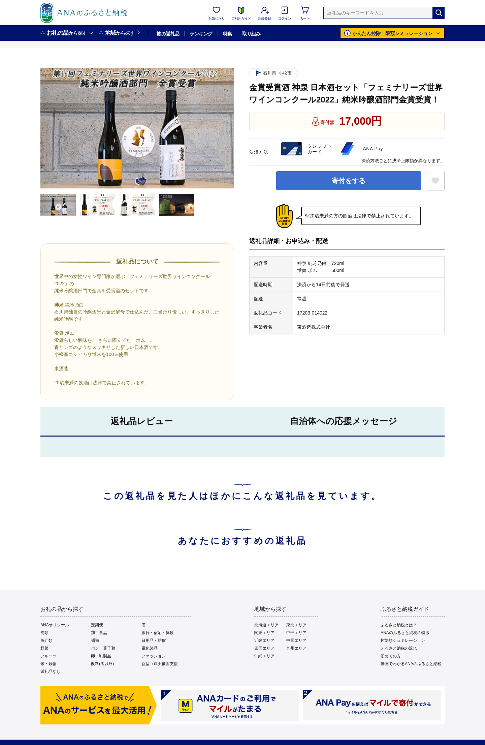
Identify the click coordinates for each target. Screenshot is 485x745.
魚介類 (46, 640)
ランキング (201, 33)
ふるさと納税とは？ (399, 625)
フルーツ (48, 656)
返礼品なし (50, 671)
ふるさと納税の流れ (399, 648)
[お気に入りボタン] (435, 180)
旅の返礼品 (168, 33)
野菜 (44, 648)
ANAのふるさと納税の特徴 (405, 632)
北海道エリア (266, 625)
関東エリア (264, 632)
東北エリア (296, 625)
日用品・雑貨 (153, 640)
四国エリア (264, 648)
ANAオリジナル (54, 625)
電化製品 (149, 648)
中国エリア (296, 640)
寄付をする (348, 180)
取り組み (251, 33)
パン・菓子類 (103, 648)
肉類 (44, 632)
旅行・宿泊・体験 (157, 632)
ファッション (153, 656)
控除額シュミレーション (403, 640)
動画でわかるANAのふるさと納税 (411, 663)
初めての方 (391, 656)
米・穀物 (48, 663)
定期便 (97, 625)
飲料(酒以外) (102, 663)
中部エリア (296, 632)
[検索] (438, 13)
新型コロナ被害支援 (159, 663)
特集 (227, 33)
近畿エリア (264, 640)
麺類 (95, 640)
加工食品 (99, 632)
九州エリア (296, 648)
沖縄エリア (264, 656)
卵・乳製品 (101, 656)
